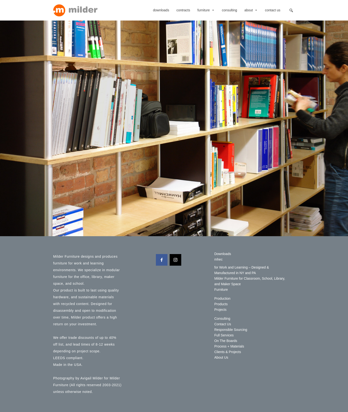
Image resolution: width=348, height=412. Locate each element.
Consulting (229, 10)
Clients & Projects (227, 352)
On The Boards (225, 341)
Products (221, 304)
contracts (183, 10)
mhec (218, 259)
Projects (220, 310)
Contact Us (272, 10)
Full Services (224, 335)
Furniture (206, 10)
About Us (221, 357)
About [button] (251, 10)
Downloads (161, 10)
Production (222, 298)
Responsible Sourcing (230, 330)
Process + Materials (229, 346)
